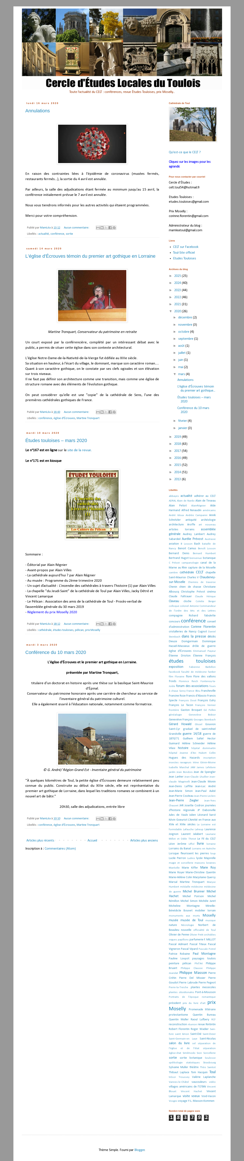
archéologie (208, 520)
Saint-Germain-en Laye (183, 1038)
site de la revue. (79, 450)
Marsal (173, 882)
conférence (57, 234)
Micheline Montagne (184, 906)
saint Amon (182, 1034)
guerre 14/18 (192, 734)
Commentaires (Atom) (60, 848)
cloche (187, 601)
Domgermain (190, 641)
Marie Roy (208, 867)
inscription (209, 757)
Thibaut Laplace (179, 1072)
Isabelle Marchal (179, 767)
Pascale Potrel (207, 949)
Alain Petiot (178, 505)
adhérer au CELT (205, 496)
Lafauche (188, 829)
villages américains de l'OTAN (187, 1086)
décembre (185, 317)
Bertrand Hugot (179, 558)
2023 (178, 290)
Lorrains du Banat (180, 848)
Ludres (191, 858)
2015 (178, 465)
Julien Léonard (198, 815)
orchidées (210, 934)
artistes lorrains (181, 529)
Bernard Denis (179, 553)
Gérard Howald (180, 724)
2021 (178, 304)
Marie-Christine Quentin (201, 872)
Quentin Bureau (204, 1014)
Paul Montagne (204, 954)
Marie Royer (177, 872)
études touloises (63, 630)
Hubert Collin (207, 753)
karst (213, 815)
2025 (178, 276)
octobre (184, 332)
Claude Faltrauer (180, 596)
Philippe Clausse (192, 968)
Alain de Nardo (186, 500)
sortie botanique (191, 1058)
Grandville (175, 734)
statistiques (193, 1062)
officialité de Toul (204, 930)
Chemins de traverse (202, 582)
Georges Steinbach (205, 719)
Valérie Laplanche (204, 1077)
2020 (178, 311)
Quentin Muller (179, 1019)
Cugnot (202, 631)
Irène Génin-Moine (204, 762)
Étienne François (204, 655)
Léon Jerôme (177, 844)
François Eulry (207, 700)
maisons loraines (205, 863)
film (171, 676)
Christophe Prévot (193, 591)
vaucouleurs (199, 1082)
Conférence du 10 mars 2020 (55, 652)
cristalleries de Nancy (183, 631)
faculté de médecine (194, 672)
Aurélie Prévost (193, 539)
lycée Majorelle (206, 858)
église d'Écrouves (64, 418)
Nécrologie (187, 925)
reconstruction (178, 1024)
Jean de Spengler (205, 772)
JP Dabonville (207, 810)
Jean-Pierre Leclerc (205, 796)
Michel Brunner (194, 891)
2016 (178, 458)
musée (173, 920)
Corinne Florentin (203, 627)
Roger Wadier (200, 1029)
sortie (69, 234)
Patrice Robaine (179, 954)
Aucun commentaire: (77, 227)
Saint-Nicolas (208, 1038)
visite (186, 1096)
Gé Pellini (210, 710)
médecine (197, 886)
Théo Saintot (208, 1067)
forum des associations (192, 686)
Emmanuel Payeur (204, 651)
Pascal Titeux (198, 944)
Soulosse (210, 1058)
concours (174, 621)
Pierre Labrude (188, 982)
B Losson (186, 543)
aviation (174, 543)
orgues (173, 939)
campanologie (190, 562)
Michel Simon (189, 901)
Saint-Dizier (209, 1034)
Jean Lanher (176, 776)
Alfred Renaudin (191, 510)
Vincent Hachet (191, 1091)
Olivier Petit (196, 934)
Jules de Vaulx (178, 815)
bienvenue (195, 558)
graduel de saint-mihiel (199, 729)
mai (181, 367)
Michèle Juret (207, 901)
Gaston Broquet (191, 710)
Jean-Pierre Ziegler (184, 800)
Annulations (37, 110)
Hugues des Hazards (184, 757)
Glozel (198, 724)
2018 (178, 444)
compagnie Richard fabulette (192, 615)
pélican (79, 630)
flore (189, 676)
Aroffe (191, 524)
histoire (183, 748)
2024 (178, 283)
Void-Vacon (208, 1096)
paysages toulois (204, 958)
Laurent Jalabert (192, 834)
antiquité (191, 520)
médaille (185, 886)
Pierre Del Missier (192, 978)
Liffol (191, 844)
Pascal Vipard (189, 949)
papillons (183, 939)
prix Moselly (92, 630)
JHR (181, 805)
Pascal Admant (178, 944)
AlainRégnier (198, 505)
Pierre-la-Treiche (178, 987)
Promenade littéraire (202, 1009)
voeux (195, 1096)
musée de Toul (192, 920)
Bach (197, 543)
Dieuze (173, 641)
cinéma (211, 591)
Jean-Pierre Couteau (181, 796)
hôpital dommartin (203, 748)
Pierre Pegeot (207, 982)
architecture (176, 524)
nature (173, 925)
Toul (212, 1072)
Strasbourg (209, 1062)
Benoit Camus (187, 548)
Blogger (139, 1150)
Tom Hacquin (199, 1072)
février (183, 421)
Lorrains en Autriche (204, 848)
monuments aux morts (184, 915)
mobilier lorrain (205, 910)
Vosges (173, 1101)
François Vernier (205, 705)
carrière (173, 572)
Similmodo (189, 1053)
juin (181, 360)
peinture (174, 963)
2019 (178, 437)
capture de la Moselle (202, 567)
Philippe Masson (193, 973)
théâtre (194, 1067)
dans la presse (194, 637)
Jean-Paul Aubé (205, 791)
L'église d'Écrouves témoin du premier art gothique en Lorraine (90, 256)
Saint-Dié (195, 1034)
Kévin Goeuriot (178, 819)
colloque (174, 606)
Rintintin (211, 1024)
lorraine (211, 844)
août (181, 346)
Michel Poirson (193, 896)
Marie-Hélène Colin (180, 877)
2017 (178, 451)
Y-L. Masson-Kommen (201, 1101)
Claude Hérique (205, 596)
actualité (43, 234)
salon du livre (179, 1043)
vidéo (212, 1082)
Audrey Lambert (193, 534)
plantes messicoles (203, 987)
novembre (185, 325)
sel (194, 1043)
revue (201, 1024)
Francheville (208, 691)
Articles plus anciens (144, 840)
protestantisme (178, 1014)
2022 (178, 297)
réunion (192, 1024)
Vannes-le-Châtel (179, 1082)
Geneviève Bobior (202, 714)
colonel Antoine (189, 606)
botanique (209, 558)
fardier (212, 672)
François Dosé (188, 700)
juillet (182, 353)
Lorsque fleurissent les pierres (189, 853)
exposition (176, 667)
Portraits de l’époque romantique (192, 997)
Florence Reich (188, 681)
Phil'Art (199, 963)
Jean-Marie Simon (181, 791)
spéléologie (176, 1062)
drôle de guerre (204, 646)
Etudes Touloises (184, 258)
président (175, 1003)
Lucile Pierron (177, 858)
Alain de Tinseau (205, 500)
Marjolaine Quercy (204, 877)
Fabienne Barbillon (202, 667)
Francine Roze (177, 695)
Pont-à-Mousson (205, 992)
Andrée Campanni (197, 515)
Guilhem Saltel (193, 738)
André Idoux (176, 515)
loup (213, 853)
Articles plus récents (40, 840)
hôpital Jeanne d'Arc (182, 753)
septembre (186, 339)
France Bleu (193, 691)
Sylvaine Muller (178, 1067)
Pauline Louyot (179, 958)
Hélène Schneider (193, 743)
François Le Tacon (181, 705)
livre (200, 844)
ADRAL (172, 500)
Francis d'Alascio (196, 695)
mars (182, 374)
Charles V (193, 577)
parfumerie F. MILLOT (202, 939)
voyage (182, 1101)
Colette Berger (206, 601)
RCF (213, 1019)
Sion (199, 1053)
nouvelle (186, 930)
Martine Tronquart (88, 418)
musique (210, 920)
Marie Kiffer (190, 867)
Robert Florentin (179, 1029)
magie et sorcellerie (181, 863)
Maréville (174, 867)
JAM (193, 767)
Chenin (173, 586)
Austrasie (210, 539)
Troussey (184, 1077)
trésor (172, 1077)
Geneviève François (181, 719)
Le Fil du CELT (206, 838)
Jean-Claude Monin (203, 781)
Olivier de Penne (179, 934)
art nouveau (207, 524)
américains (209, 510)
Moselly (209, 916)
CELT (199, 572)
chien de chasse (190, 586)
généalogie (175, 714)
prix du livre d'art (194, 1003)
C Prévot (174, 562)
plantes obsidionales (181, 992)
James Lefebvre (206, 767)
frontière (174, 710)
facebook (174, 672)
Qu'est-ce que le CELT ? (185, 152)
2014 (178, 472)
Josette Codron (194, 805)
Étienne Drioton (180, 655)
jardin (172, 772)
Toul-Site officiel (184, 252)
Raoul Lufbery (200, 1019)
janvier (183, 428)
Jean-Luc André (205, 786)
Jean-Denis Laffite (181, 786)
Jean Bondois (184, 772)
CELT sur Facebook (185, 247)
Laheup (199, 829)
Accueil (92, 840)
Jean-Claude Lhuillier (196, 776)
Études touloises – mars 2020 (56, 440)
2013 (178, 479)
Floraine (179, 676)
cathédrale (45, 630)
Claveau (174, 601)
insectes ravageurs (180, 762)
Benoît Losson (207, 548)
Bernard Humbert (204, 553)
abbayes (174, 496)
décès (212, 636)
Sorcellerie (209, 1053)
